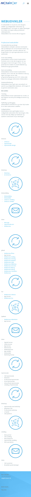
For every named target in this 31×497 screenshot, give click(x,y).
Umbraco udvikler (9, 201)
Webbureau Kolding (9, 257)
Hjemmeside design (10, 145)
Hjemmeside (7, 143)
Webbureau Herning (10, 259)
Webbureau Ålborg (9, 267)
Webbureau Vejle (9, 262)
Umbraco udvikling (9, 199)
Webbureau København (10, 319)
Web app (6, 222)
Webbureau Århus (9, 253)
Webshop (7, 173)
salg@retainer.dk (6, 478)
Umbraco (6, 141)
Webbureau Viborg (9, 269)
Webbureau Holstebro (10, 271)
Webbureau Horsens (10, 266)
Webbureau (7, 226)
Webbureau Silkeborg (10, 264)
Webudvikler (7, 198)
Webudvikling (8, 196)
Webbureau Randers (10, 260)
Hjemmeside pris (9, 224)
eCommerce (7, 175)
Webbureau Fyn (8, 298)
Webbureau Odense (10, 294)
